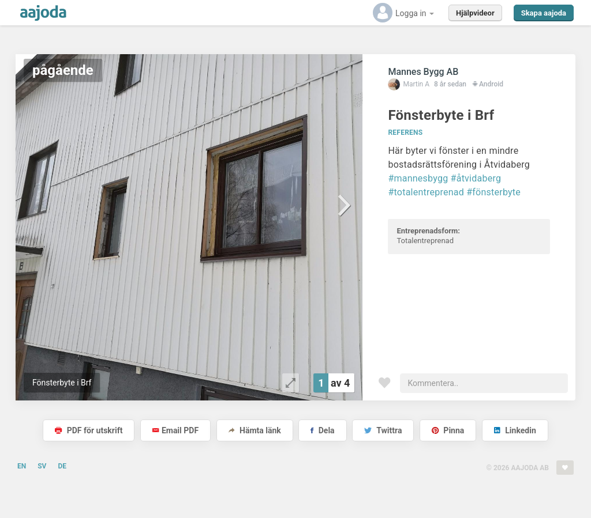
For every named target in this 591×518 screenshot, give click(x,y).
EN (21, 466)
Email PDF (175, 430)
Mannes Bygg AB (423, 71)
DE (62, 466)
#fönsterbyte (493, 192)
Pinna (448, 430)
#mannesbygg (418, 178)
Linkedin (515, 430)
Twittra (383, 430)
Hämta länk (255, 430)
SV (42, 466)
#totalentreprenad (426, 192)
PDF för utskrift (88, 430)
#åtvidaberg (476, 178)
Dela (322, 430)
